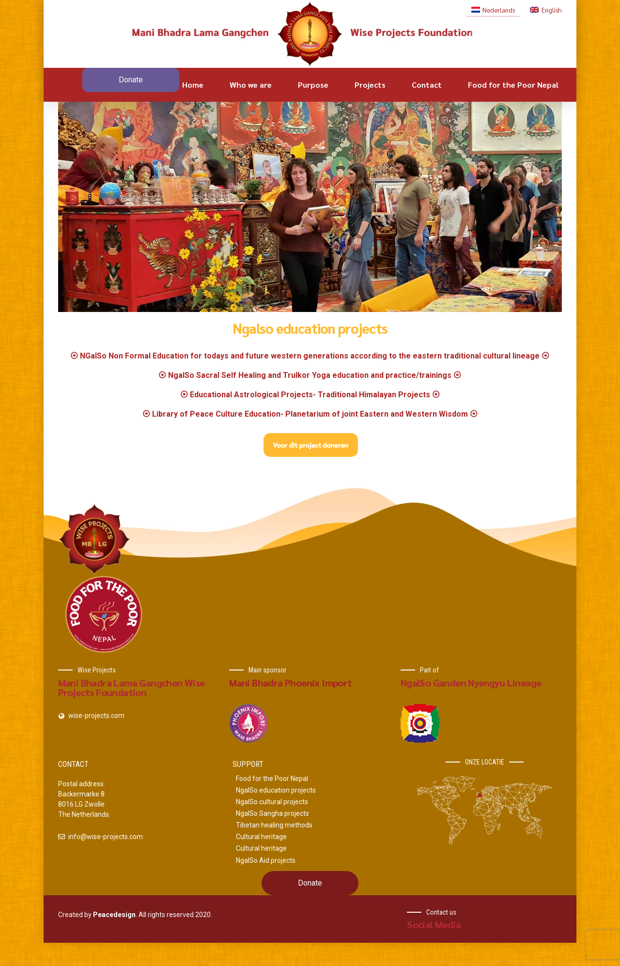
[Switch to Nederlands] (493, 9)
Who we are (251, 84)
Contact (427, 84)
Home (192, 84)
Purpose (313, 84)
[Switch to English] (545, 9)
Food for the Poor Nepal (513, 84)
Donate (131, 79)
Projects (370, 84)
